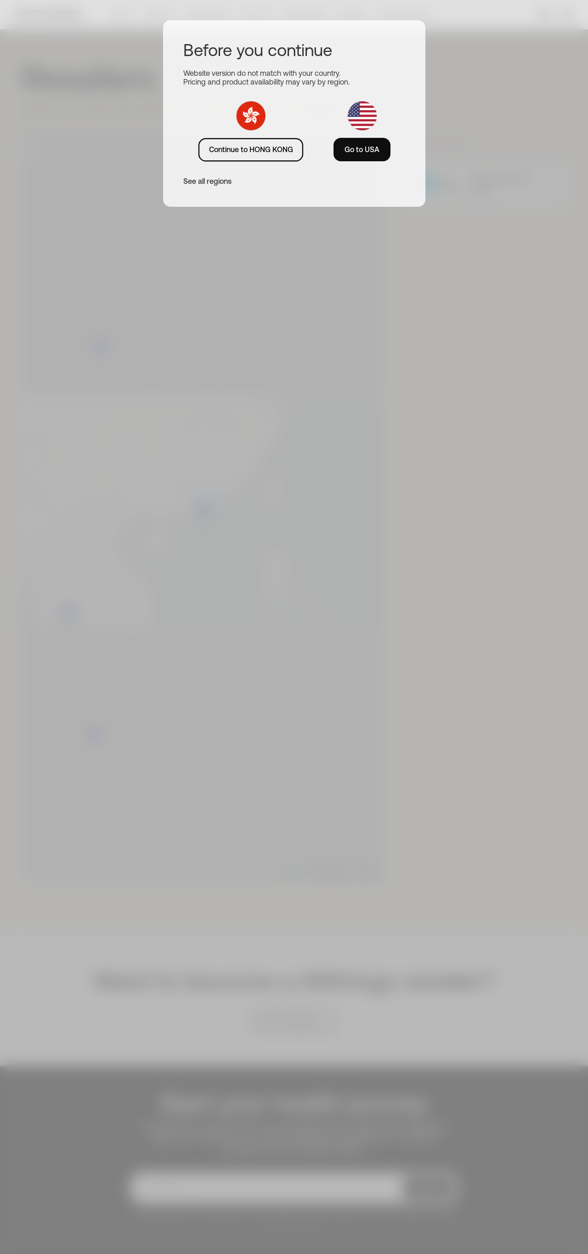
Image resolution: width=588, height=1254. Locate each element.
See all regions (207, 181)
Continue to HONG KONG (251, 149)
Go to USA (362, 149)
